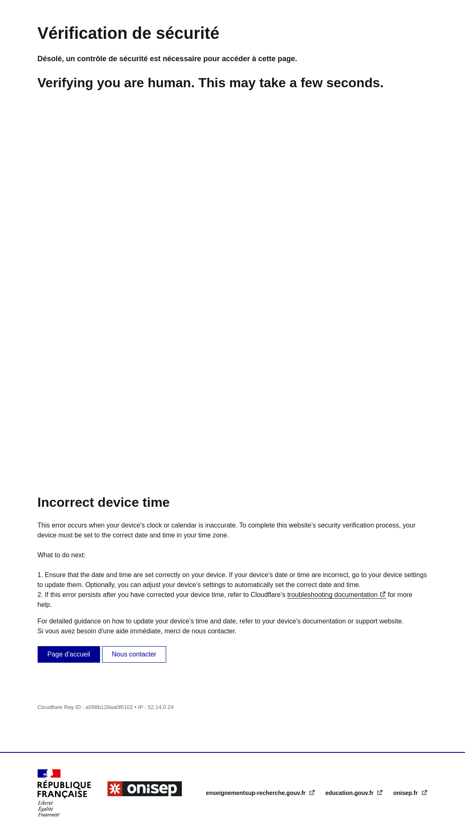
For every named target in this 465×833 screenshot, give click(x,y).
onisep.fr (406, 793)
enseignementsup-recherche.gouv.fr (256, 793)
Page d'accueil (69, 654)
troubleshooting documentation (332, 594)
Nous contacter (134, 654)
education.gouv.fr (350, 793)
